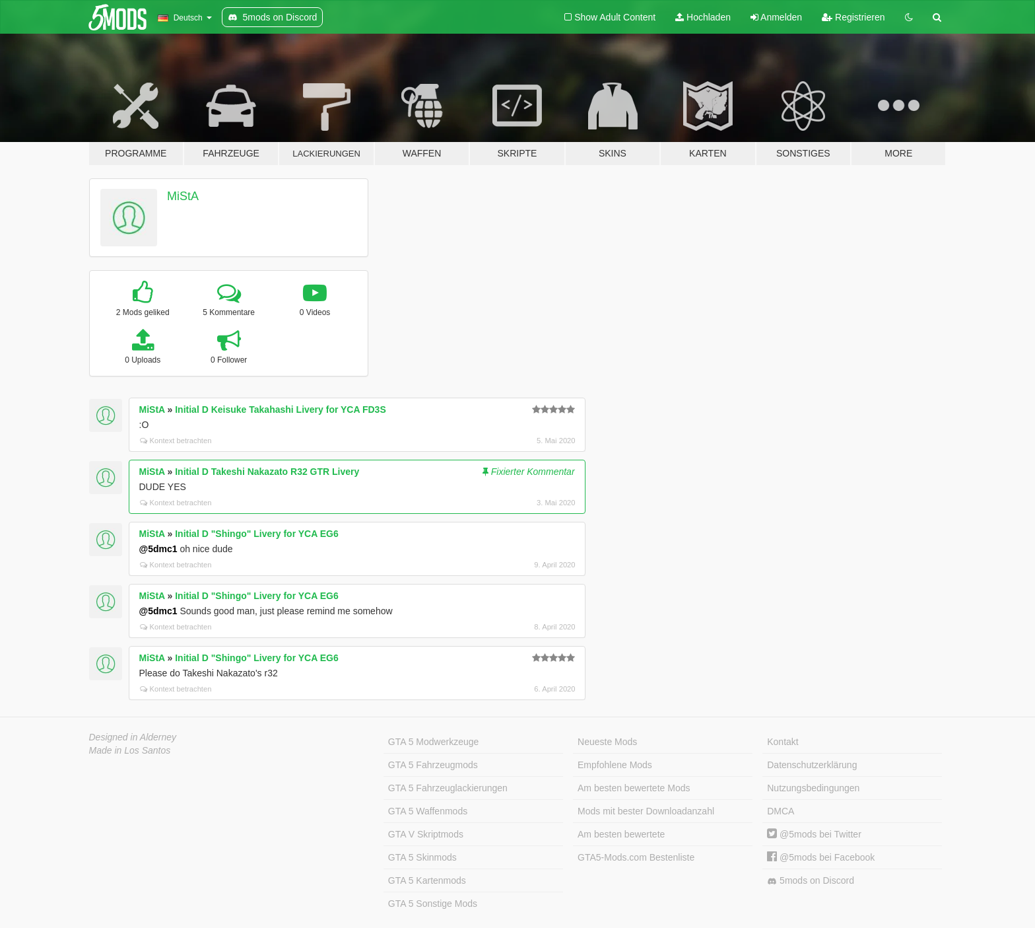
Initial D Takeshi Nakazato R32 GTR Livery (267, 471)
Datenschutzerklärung (812, 765)
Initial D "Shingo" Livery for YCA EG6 (256, 533)
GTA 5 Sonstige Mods (432, 903)
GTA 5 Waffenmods (427, 811)
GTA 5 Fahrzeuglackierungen (448, 788)
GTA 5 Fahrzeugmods (433, 765)
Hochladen (703, 17)
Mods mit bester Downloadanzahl (646, 811)
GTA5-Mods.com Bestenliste (636, 857)
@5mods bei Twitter (814, 834)
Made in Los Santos (130, 750)
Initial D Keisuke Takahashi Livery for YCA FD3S (280, 409)
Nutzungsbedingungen (813, 788)
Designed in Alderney (133, 737)
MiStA (183, 196)
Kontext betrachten (176, 441)
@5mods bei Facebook (821, 857)
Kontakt (782, 741)
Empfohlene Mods (615, 765)
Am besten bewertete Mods (634, 788)
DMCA (780, 811)
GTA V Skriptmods (425, 834)
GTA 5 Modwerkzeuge (433, 741)
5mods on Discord (810, 880)
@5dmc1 (158, 549)
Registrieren (853, 17)
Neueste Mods (607, 741)
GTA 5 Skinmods (422, 857)
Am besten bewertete (621, 834)
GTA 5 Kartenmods (427, 880)
